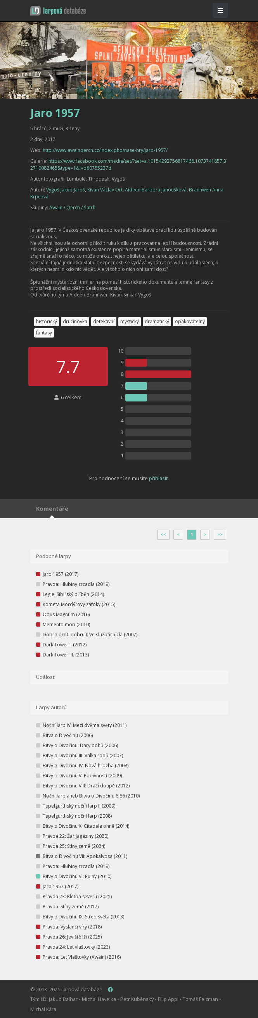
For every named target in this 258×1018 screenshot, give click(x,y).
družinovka (75, 321)
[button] (58, 10)
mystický (129, 321)
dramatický (157, 321)
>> (220, 534)
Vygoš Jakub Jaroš (65, 189)
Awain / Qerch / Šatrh (72, 207)
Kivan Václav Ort (105, 189)
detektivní (103, 321)
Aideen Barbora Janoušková (156, 189)
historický (46, 321)
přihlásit (158, 478)
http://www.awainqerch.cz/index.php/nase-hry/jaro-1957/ (105, 150)
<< (163, 534)
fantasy (44, 332)
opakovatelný (190, 321)
